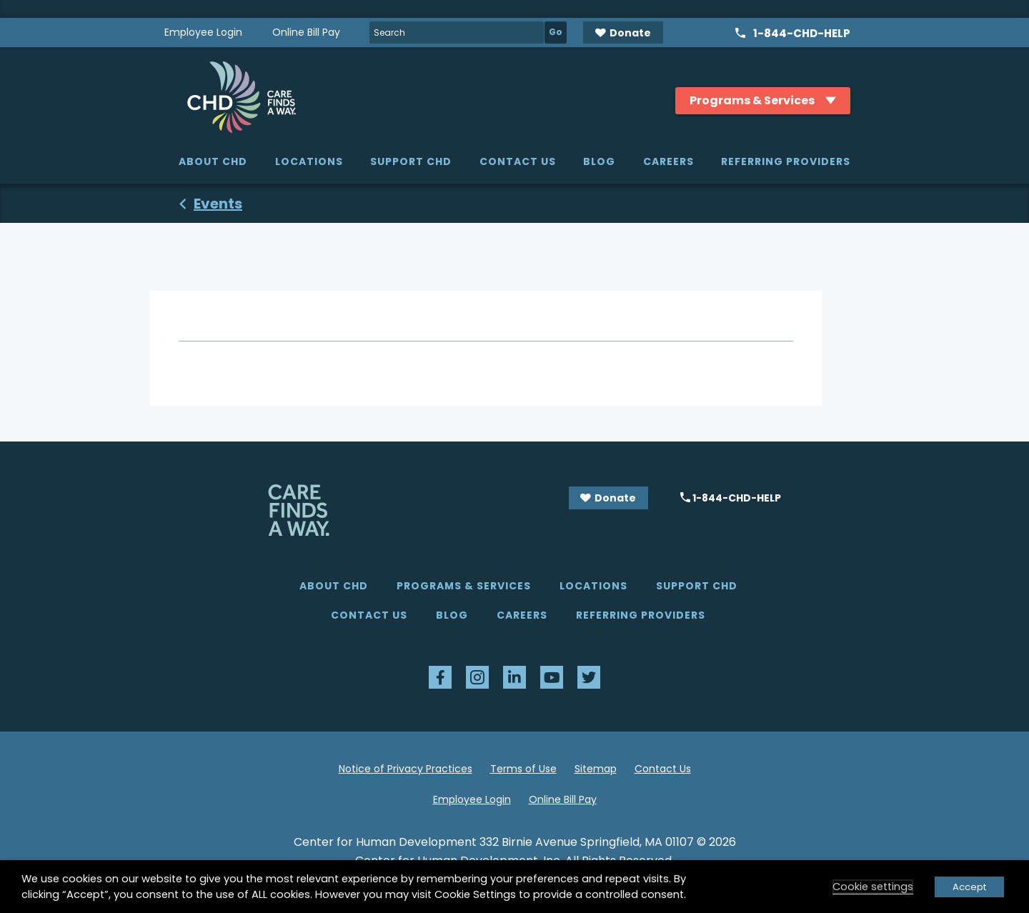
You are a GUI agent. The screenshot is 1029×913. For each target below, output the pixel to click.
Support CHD (411, 161)
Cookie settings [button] (872, 886)
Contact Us (517, 161)
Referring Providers (785, 161)
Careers (668, 161)
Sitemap (596, 769)
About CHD (213, 161)
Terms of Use (523, 769)
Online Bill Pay (306, 32)
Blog (599, 161)
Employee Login (203, 32)
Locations (309, 161)
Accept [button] (969, 887)
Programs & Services (464, 586)
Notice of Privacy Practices (405, 769)
